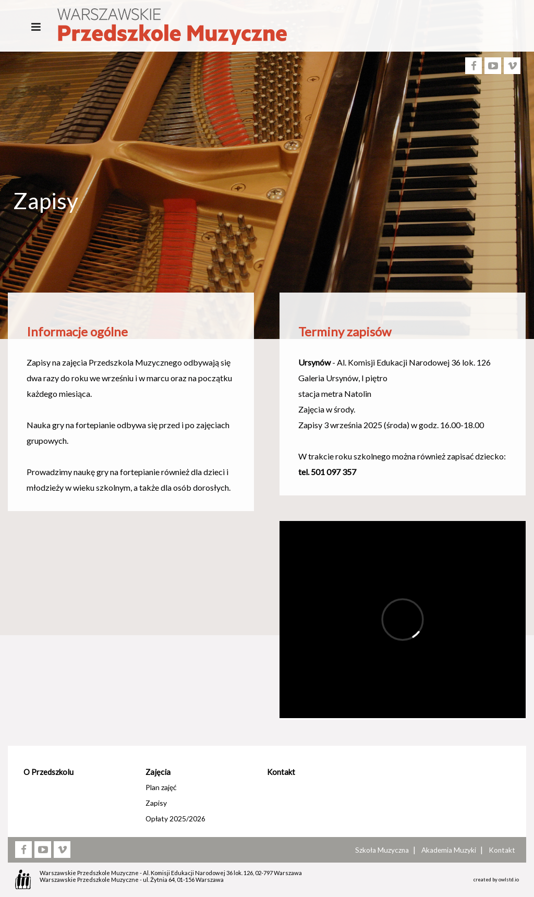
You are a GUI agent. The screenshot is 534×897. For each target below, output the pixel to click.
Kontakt (281, 772)
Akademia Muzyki (448, 850)
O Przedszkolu (48, 772)
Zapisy (156, 802)
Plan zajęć (160, 787)
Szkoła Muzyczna (382, 850)
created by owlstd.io (496, 879)
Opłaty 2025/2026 (175, 818)
